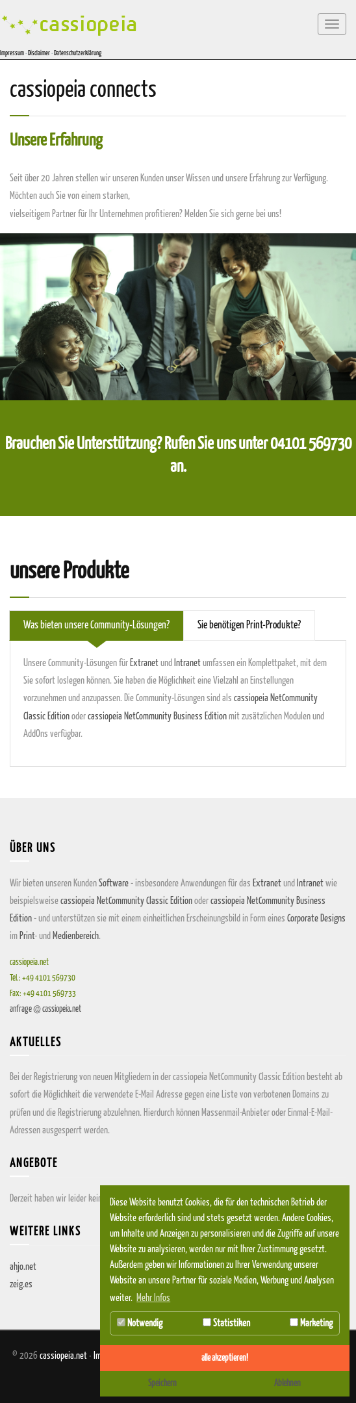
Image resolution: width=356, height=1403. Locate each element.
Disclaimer (39, 53)
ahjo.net (23, 1267)
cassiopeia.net (63, 1356)
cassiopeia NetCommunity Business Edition (157, 716)
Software (114, 883)
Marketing (311, 1323)
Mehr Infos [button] (153, 1298)
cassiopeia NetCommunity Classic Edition (126, 901)
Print (26, 936)
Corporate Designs (316, 918)
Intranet (187, 663)
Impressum (12, 53)
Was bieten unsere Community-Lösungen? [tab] (96, 625)
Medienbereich (76, 936)
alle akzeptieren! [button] (224, 1358)
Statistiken (226, 1323)
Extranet (144, 663)
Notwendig (139, 1323)
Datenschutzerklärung (77, 53)
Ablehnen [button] (287, 1383)
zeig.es (21, 1284)
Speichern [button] (162, 1383)
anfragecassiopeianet (45, 1009)
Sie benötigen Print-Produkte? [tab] (249, 625)
